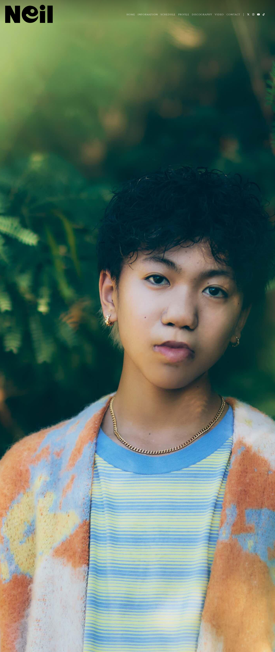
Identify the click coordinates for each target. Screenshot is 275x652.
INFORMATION (148, 14)
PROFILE (183, 14)
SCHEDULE (168, 14)
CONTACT (233, 14)
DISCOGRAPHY (202, 14)
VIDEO (219, 14)
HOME (130, 14)
